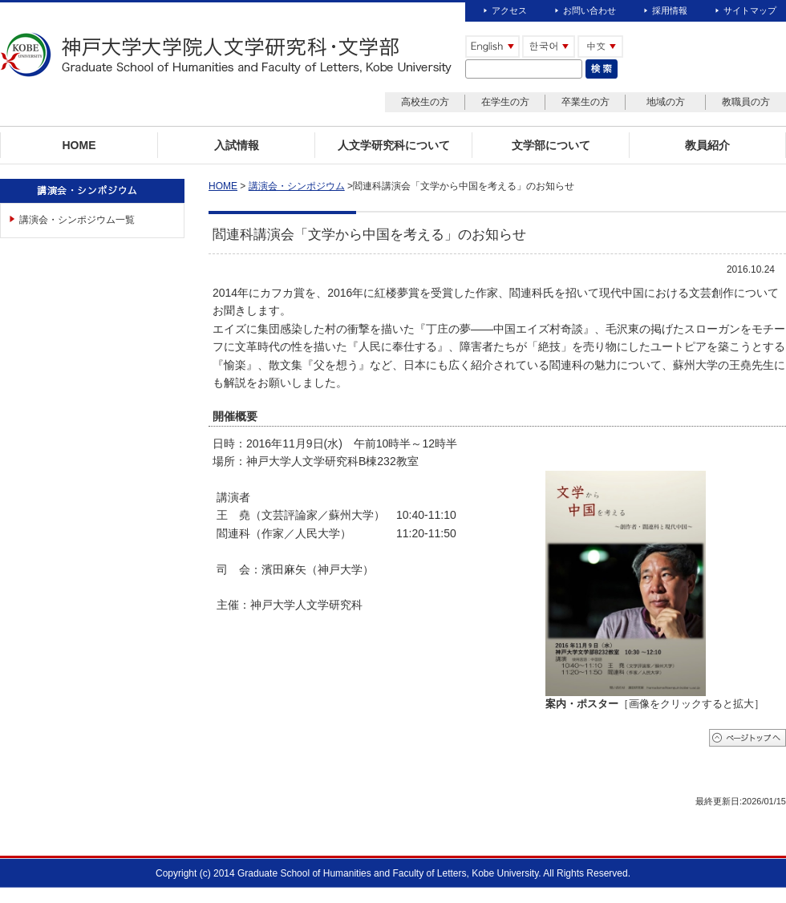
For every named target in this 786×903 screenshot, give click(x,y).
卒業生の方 (585, 101)
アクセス (509, 10)
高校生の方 (425, 101)
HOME (223, 186)
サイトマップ (749, 10)
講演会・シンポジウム (297, 186)
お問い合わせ (589, 10)
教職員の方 (746, 101)
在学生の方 (505, 101)
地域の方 (665, 101)
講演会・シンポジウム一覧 (77, 219)
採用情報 (669, 10)
